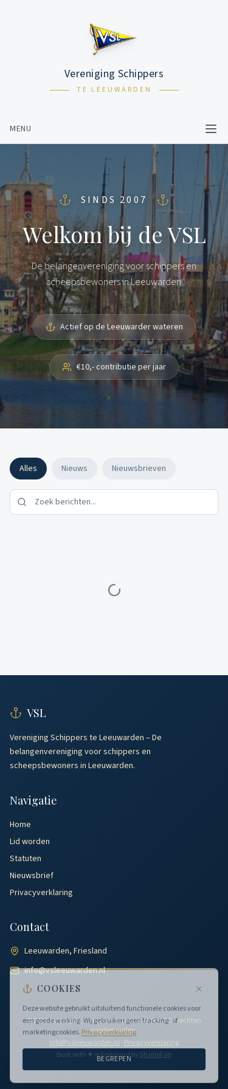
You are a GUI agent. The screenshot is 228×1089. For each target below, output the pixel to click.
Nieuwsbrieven (139, 468)
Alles (28, 468)
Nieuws (74, 468)
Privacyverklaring (41, 893)
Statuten (25, 859)
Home (20, 825)
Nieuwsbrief (32, 876)
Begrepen (114, 1061)
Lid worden (30, 842)
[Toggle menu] (211, 129)
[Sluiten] (199, 991)
